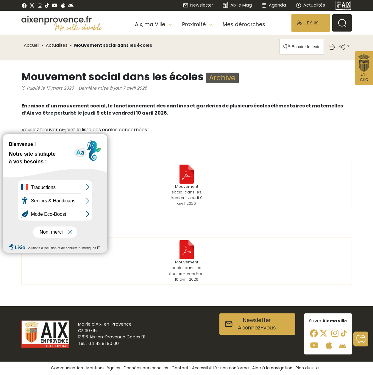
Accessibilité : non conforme (220, 368)
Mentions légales (103, 368)
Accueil (31, 45)
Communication (67, 368)
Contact (179, 368)
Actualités (310, 5)
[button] (310, 23)
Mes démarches (244, 24)
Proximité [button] (194, 24)
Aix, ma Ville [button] (151, 24)
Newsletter (198, 5)
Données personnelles (146, 368)
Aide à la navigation (272, 368)
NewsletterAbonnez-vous (250, 324)
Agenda (273, 5)
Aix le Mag (237, 5)
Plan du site (307, 368)
